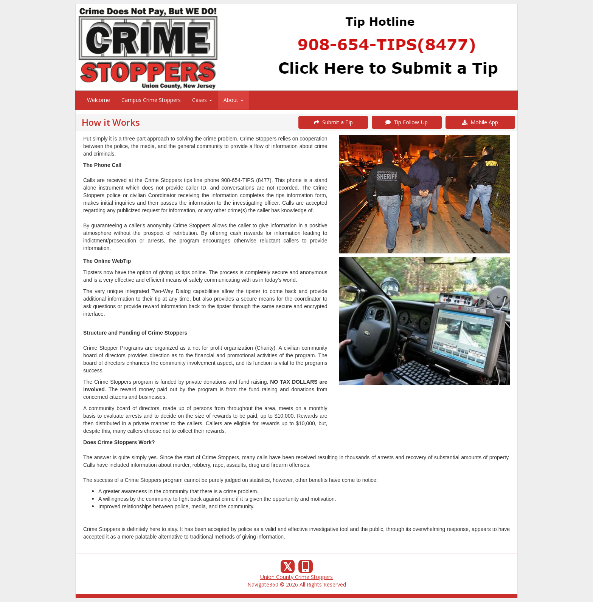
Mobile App (480, 122)
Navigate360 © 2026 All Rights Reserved (296, 584)
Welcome (98, 99)
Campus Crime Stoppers (151, 99)
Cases (202, 99)
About (234, 99)
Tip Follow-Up (406, 122)
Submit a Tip (333, 122)
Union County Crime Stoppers (296, 576)
